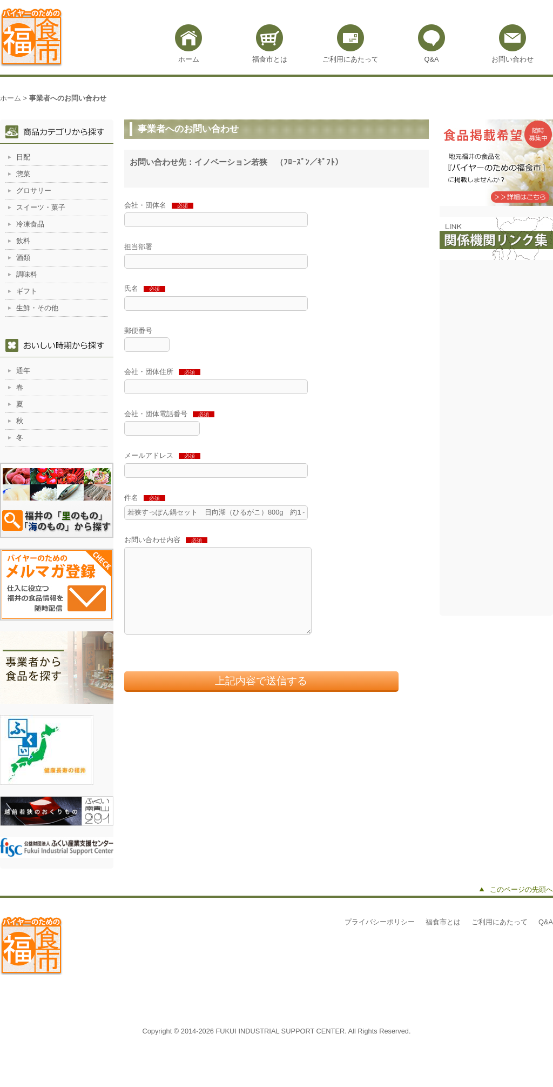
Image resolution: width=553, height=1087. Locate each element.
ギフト (26, 291)
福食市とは (269, 59)
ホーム (188, 59)
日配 (23, 157)
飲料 (23, 241)
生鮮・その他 (37, 308)
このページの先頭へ (521, 889)
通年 (23, 370)
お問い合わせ (512, 59)
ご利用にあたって (350, 59)
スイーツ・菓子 (40, 207)
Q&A (431, 59)
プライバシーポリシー (380, 922)
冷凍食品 (30, 224)
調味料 (26, 274)
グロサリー (33, 190)
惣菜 (23, 174)
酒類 (23, 258)
